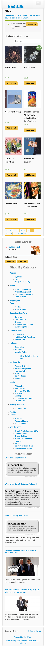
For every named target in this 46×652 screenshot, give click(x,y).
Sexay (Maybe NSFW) (23, 448)
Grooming (19, 279)
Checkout (22, 261)
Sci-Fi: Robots (20, 376)
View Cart (32, 24)
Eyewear (18, 277)
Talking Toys (20, 339)
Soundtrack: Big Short (24, 398)
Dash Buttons (20, 319)
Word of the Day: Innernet (15, 458)
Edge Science (20, 297)
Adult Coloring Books (24, 289)
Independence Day (22, 282)
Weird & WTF (15, 427)
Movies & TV (15, 362)
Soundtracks (20, 401)
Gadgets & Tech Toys (18, 313)
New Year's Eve (21, 371)
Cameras (18, 317)
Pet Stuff (13, 412)
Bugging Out (15, 300)
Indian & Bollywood (23, 368)
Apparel (13, 273)
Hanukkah (19, 350)
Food (12, 303)
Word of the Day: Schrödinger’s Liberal (21, 484)
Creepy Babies (21, 436)
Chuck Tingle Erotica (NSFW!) (27, 431)
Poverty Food (20, 309)
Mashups (18, 396)
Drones (18, 322)
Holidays (13, 343)
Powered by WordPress (23, 637)
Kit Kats (18, 307)
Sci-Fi (17, 373)
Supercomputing (21, 327)
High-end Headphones (24, 324)
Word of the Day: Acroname (16, 515)
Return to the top (34, 631)
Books (12, 285)
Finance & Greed (21, 366)
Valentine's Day (21, 352)
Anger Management (23, 292)
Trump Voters (20, 423)
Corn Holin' (19, 334)
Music (12, 382)
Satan (17, 443)
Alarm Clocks (20, 408)
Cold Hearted (24, 247)
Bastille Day (20, 347)
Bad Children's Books (24, 294)
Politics (13, 415)
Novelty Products (17, 404)
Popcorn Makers (21, 421)
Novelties (18, 419)
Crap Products (21, 434)
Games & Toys (16, 331)
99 (25, 234)
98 (22, 234)
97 (18, 234)
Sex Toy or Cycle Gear (24, 446)
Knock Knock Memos (23, 438)
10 (11, 234)
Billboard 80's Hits (22, 391)
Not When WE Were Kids (25, 337)
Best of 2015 (20, 388)
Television (19, 378)
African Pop (20, 386)
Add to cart (11, 83)
